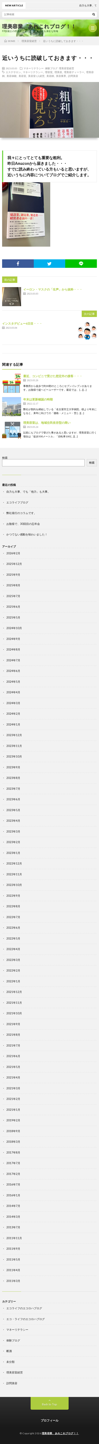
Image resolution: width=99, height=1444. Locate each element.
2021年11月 (14, 1002)
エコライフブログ (17, 502)
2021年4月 (13, 1077)
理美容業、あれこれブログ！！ (39, 26)
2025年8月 (13, 585)
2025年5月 (13, 617)
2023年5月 (13, 810)
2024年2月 (13, 713)
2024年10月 (14, 628)
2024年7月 (13, 660)
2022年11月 (14, 874)
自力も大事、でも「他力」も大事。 (28, 491)
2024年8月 (13, 649)
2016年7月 (13, 1184)
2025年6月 (13, 606)
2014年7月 (13, 1206)
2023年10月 (14, 756)
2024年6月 (13, 671)
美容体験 (12, 76)
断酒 (9, 1351)
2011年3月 (13, 1281)
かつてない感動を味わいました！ (26, 534)
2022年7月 (13, 917)
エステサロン (13, 72)
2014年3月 (13, 1216)
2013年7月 (13, 1227)
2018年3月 (13, 1141)
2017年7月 (13, 1163)
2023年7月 (13, 788)
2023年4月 (13, 820)
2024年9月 (13, 639)
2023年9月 (13, 767)
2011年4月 (13, 1270)
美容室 (22, 76)
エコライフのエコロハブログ (24, 1308)
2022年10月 (14, 885)
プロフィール (49, 1420)
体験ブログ (51, 68)
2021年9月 (13, 1024)
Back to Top (49, 1404)
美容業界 (61, 76)
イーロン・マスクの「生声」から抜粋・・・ (52, 289)
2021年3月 (13, 1088)
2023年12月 (14, 735)
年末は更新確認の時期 (38, 399)
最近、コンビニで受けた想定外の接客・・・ (52, 376)
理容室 (49, 72)
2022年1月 (13, 981)
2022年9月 (13, 895)
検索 (5, 457)
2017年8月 (13, 1152)
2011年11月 (14, 1238)
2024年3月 (13, 703)
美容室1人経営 (36, 76)
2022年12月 (14, 863)
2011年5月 (13, 1259)
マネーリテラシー (33, 68)
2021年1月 (13, 1109)
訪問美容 (73, 76)
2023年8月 (13, 778)
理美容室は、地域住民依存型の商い (47, 422)
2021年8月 (13, 1034)
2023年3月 (13, 831)
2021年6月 (13, 1056)
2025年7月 (13, 596)
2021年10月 (14, 1013)
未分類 (10, 1361)
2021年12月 (14, 992)
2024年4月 (13, 692)
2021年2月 (13, 1099)
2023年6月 (13, 799)
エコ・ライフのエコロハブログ (25, 1319)
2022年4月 (13, 949)
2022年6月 (13, 927)
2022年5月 (13, 938)
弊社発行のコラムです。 (21, 513)
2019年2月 (13, 1120)
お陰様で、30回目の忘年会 (23, 523)
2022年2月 (13, 970)
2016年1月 (13, 1195)
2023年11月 (14, 746)
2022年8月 (13, 906)
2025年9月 (13, 574)
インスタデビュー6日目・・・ (22, 323)
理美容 (58, 72)
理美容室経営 (66, 68)
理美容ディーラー (74, 72)
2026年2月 (13, 553)
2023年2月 (13, 842)
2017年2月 (13, 1174)
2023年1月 (13, 853)
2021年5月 (13, 1067)
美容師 (50, 76)
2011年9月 (13, 1248)
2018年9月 (13, 1131)
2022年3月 (13, 960)
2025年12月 (14, 564)
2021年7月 (13, 1045)
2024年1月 (13, 724)
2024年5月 (13, 681)
